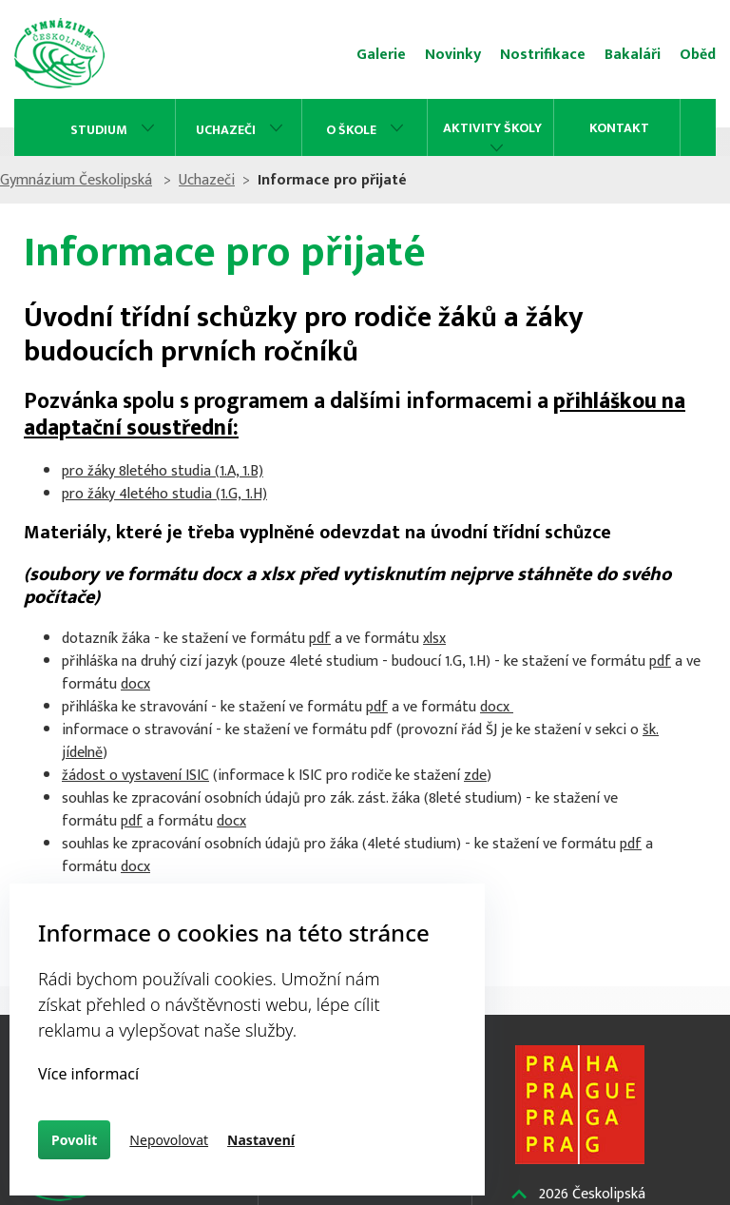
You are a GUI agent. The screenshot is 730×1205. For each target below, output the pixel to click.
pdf (320, 638)
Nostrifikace (543, 55)
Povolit (74, 1140)
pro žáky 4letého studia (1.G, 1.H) (164, 494)
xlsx (434, 638)
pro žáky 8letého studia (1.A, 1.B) (162, 471)
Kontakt (619, 128)
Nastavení (261, 1140)
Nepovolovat (168, 1140)
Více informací (88, 1073)
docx (135, 684)
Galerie (381, 55)
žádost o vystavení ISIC (135, 775)
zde (475, 775)
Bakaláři (633, 55)
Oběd (698, 55)
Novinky (453, 55)
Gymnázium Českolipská (99, 180)
